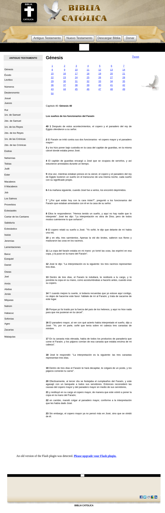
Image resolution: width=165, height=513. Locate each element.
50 (52, 93)
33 (99, 81)
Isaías (7, 234)
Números (9, 86)
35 (123, 81)
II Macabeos (10, 186)
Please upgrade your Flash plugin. (95, 455)
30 (64, 81)
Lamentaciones (12, 247)
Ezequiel (9, 258)
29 (52, 81)
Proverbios (10, 204)
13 (111, 69)
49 (123, 89)
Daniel (7, 264)
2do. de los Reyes (13, 133)
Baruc (7, 254)
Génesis (54, 57)
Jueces (8, 103)
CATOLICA (28, 19)
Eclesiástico (10, 228)
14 (123, 69)
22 (52, 77)
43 (52, 89)
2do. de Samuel (12, 120)
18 (88, 73)
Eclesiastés (10, 210)
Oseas (7, 271)
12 (99, 69)
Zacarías (9, 329)
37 (64, 85)
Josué (7, 98)
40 (99, 85)
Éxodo (7, 75)
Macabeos (9, 181)
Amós (7, 283)
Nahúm (8, 306)
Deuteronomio (11, 92)
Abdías (8, 289)
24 (76, 77)
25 (88, 77)
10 (76, 69)
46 (88, 89)
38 (76, 85)
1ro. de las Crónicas (15, 139)
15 (52, 73)
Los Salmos (10, 198)
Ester (7, 174)
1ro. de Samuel (12, 114)
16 (64, 73)
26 (99, 77)
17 (76, 73)
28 (123, 77)
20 (111, 73)
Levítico (8, 79)
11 (88, 69)
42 (123, 85)
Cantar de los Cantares (16, 216)
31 (76, 81)
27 (111, 77)
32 (88, 81)
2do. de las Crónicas (15, 145)
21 (123, 73)
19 (99, 73)
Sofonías (9, 318)
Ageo (7, 323)
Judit (6, 168)
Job (6, 192)
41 (111, 85)
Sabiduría (9, 222)
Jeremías (9, 240)
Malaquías (9, 336)
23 (64, 77)
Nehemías (9, 158)
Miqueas (8, 300)
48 (111, 89)
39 (88, 85)
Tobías (7, 163)
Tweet (135, 56)
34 (111, 81)
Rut (6, 110)
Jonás (7, 294)
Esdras (8, 151)
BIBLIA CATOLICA (84, 505)
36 (52, 85)
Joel (6, 276)
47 (99, 89)
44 (64, 89)
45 (76, 89)
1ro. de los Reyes (13, 127)
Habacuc (9, 313)
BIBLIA (28, 4)
